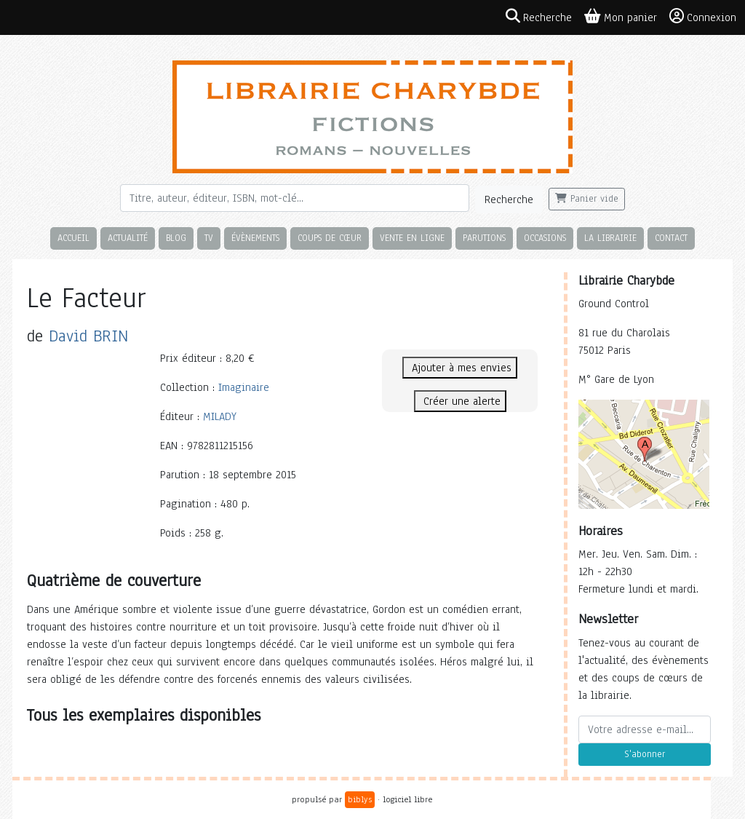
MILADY (219, 416)
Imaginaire (243, 387)
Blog (176, 238)
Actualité (128, 238)
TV (208, 238)
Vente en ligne (412, 238)
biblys (360, 799)
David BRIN (88, 336)
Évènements (255, 238)
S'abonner (644, 754)
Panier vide (586, 198)
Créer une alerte (460, 401)
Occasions (545, 238)
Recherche (509, 199)
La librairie (610, 238)
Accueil (73, 238)
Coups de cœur (330, 238)
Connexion (702, 17)
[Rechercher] (294, 198)
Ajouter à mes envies (459, 367)
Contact (671, 238)
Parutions (484, 238)
